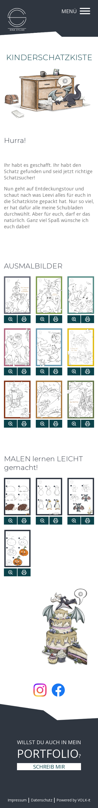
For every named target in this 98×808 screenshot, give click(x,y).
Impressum (17, 799)
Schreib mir (49, 766)
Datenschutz (41, 799)
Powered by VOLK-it (73, 799)
